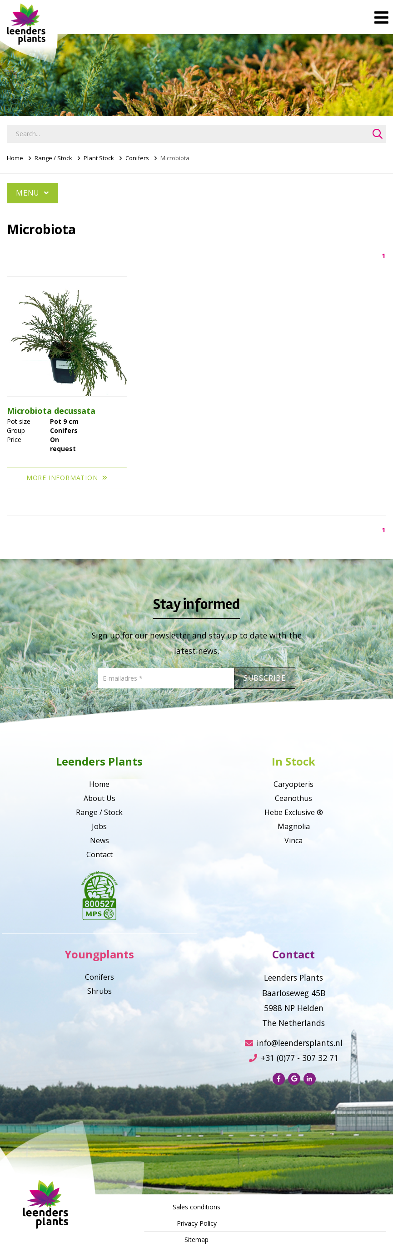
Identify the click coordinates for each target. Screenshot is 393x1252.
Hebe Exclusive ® (293, 812)
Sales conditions (196, 1206)
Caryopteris (293, 784)
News (99, 840)
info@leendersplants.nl (294, 1042)
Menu (32, 193)
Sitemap (196, 1239)
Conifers (137, 158)
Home (15, 158)
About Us (99, 798)
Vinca (293, 840)
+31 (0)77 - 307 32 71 (293, 1057)
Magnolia (294, 826)
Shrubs (99, 991)
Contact (99, 854)
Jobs (99, 826)
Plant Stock (99, 158)
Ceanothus (293, 798)
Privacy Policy (197, 1223)
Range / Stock (53, 158)
